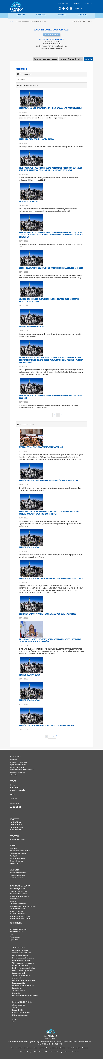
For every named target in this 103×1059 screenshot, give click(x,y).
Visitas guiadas (13, 937)
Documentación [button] (26, 74)
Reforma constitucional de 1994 (14, 919)
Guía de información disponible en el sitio (16, 995)
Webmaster (85, 1048)
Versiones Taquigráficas (13, 858)
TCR (13, 1022)
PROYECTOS (41, 14)
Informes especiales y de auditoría (16, 985)
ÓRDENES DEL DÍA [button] (14, 923)
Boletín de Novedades (13, 861)
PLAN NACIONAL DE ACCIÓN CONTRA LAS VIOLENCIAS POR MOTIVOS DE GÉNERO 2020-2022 (50, 396)
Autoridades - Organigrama (13, 762)
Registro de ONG (16, 1010)
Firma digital (16, 993)
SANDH (14, 1007)
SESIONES (62, 14)
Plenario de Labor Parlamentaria (13, 851)
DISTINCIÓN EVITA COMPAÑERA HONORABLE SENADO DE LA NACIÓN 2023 (47, 614)
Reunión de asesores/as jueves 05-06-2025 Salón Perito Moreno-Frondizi (51, 578)
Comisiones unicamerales (13, 873)
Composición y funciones (14, 889)
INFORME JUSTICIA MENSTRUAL (31, 326)
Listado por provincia (13, 827)
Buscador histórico (13, 830)
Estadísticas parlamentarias (14, 904)
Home (11, 22)
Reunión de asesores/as (29, 674)
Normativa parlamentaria (16, 955)
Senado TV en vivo (13, 863)
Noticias (12, 785)
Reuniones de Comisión (75, 59)
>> (69, 415)
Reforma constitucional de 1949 (14, 916)
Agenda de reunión (51, 34)
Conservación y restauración (16, 1012)
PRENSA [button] (77, 3)
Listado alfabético (13, 822)
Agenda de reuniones (13, 878)
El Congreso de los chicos (16, 1015)
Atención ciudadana (16, 1005)
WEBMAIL (15, 1019)
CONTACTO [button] (88, 3)
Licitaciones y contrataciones (16, 960)
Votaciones (13, 848)
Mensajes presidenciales (14, 909)
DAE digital (13, 856)
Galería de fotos (13, 787)
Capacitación (13, 939)
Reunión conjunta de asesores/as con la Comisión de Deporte (46, 725)
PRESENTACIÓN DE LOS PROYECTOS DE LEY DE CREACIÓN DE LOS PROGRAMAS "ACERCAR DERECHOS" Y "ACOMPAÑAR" (50, 640)
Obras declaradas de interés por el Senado (14, 906)
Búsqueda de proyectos (13, 839)
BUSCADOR (78, 8)
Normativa (37, 59)
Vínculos (55, 59)
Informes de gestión (16, 983)
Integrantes (46, 59)
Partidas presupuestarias (16, 965)
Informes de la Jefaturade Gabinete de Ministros (14, 912)
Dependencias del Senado (13, 765)
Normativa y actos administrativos (16, 958)
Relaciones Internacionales (14, 894)
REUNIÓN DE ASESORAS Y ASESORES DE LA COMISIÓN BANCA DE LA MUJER (48, 480)
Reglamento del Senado (13, 772)
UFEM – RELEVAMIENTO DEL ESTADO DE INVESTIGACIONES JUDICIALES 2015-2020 (51, 268)
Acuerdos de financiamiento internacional (16, 976)
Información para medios (13, 790)
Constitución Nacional (13, 767)
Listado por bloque (13, 825)
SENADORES (20, 14)
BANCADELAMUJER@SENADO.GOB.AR (51, 39)
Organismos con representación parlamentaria (14, 897)
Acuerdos (13, 901)
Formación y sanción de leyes (14, 891)
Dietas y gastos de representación (16, 970)
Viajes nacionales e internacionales (16, 963)
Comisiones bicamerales (13, 875)
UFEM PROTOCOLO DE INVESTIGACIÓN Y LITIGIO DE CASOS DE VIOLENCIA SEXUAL (50, 108)
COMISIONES (83, 14)
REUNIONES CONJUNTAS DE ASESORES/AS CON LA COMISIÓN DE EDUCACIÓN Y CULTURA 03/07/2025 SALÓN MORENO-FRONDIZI (49, 512)
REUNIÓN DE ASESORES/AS (29, 547)
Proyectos (63, 59)
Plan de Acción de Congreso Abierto (16, 980)
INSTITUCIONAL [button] (63, 3)
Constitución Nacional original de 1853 (13, 770)
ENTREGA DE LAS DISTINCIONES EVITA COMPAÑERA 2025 (41, 447)
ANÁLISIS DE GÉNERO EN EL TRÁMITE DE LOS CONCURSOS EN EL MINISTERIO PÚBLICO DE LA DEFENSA (49, 300)
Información (88, 59)
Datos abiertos (16, 988)
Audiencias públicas (16, 990)
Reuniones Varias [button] (27, 424)
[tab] (51, 74)
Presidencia (13, 759)
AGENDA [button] (12, 794)
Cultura (12, 934)
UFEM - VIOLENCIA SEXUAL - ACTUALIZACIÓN (36, 139)
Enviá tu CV (13, 775)
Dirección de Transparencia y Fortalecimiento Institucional (16, 951)
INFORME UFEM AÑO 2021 (29, 201)
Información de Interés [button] (29, 85)
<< (46, 415)
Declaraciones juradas (16, 973)
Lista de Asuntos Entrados (13, 853)
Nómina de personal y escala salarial (16, 968)
